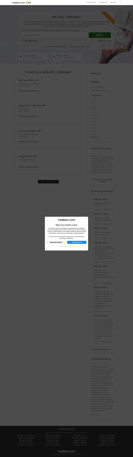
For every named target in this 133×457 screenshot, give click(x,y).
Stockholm (91, 2)
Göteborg (103, 2)
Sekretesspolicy (62, 246)
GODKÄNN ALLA (77, 242)
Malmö (113, 2)
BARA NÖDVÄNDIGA (56, 242)
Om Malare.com (70, 246)
